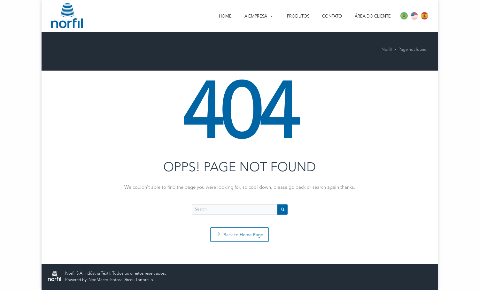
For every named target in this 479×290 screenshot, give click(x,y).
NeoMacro (98, 280)
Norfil (387, 50)
